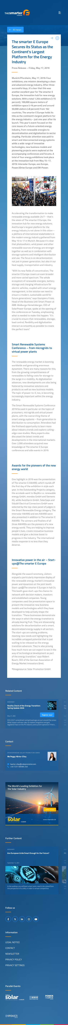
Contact (10, 948)
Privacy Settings (15, 965)
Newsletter (12, 953)
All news (14, 29)
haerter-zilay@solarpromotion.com (21, 764)
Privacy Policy (13, 959)
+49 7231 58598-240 (17, 766)
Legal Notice (12, 942)
